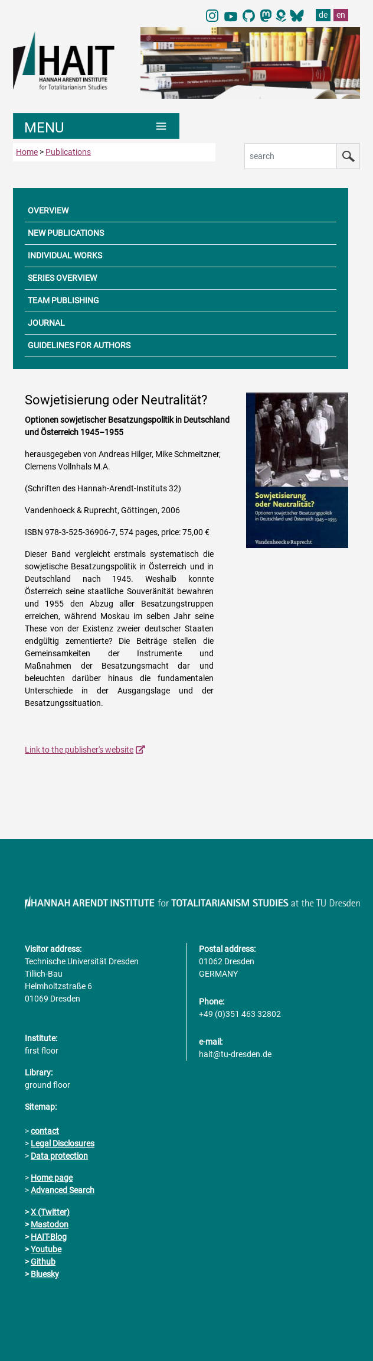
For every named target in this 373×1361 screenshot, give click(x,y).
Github (43, 1261)
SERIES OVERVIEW (62, 278)
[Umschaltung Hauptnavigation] (96, 126)
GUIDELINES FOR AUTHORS (79, 345)
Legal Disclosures (62, 1143)
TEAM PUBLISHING (63, 300)
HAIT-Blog (49, 1237)
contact (45, 1131)
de (323, 15)
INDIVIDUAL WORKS (65, 255)
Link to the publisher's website (79, 749)
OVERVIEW (48, 210)
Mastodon (49, 1224)
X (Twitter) (50, 1212)
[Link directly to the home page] (71, 59)
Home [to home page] (27, 152)
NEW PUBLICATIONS (66, 233)
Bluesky (45, 1274)
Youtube (46, 1249)
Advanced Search (62, 1190)
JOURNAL (46, 323)
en (340, 15)
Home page (52, 1177)
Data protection (59, 1156)
